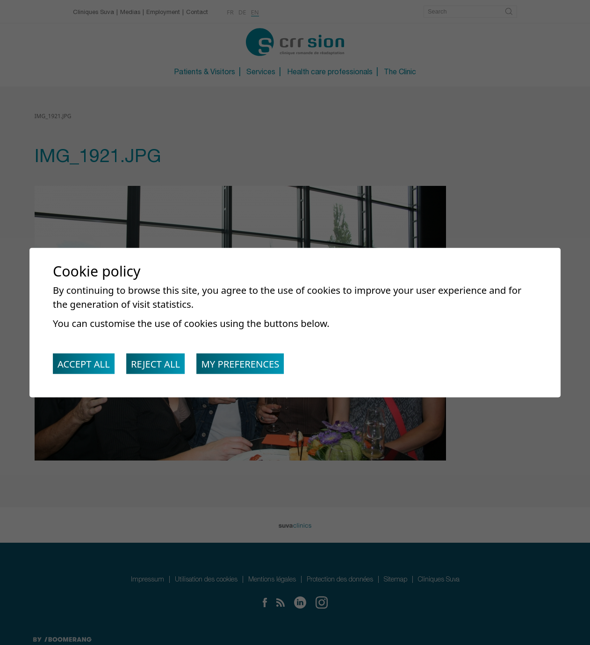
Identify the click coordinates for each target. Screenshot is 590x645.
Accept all (84, 363)
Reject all (156, 363)
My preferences (241, 363)
